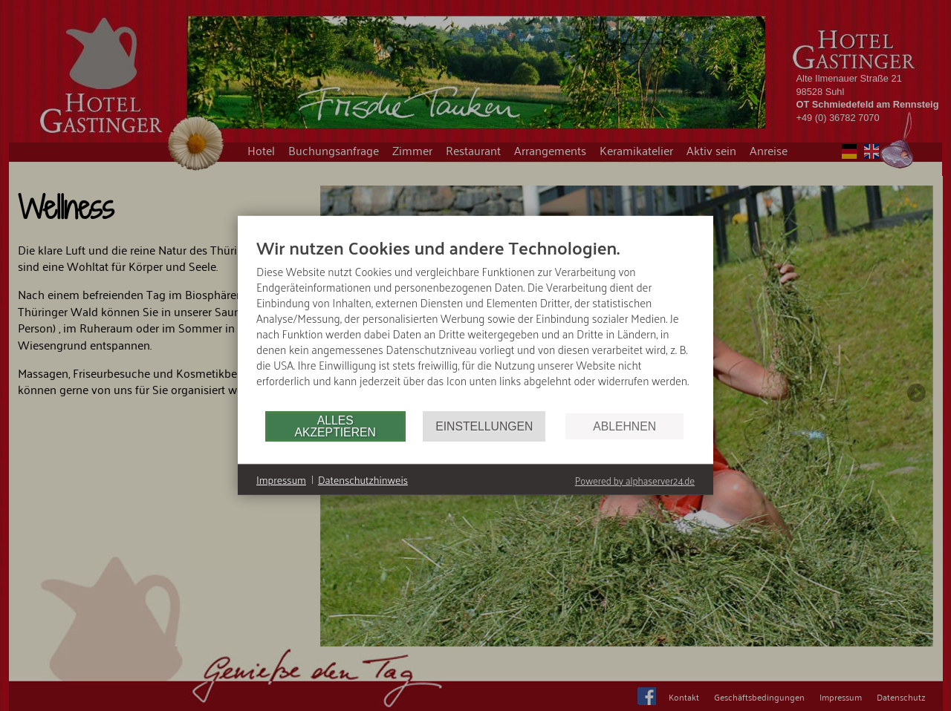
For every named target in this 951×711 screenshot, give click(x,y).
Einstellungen (484, 426)
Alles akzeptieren (334, 426)
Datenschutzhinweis (363, 480)
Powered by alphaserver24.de (635, 480)
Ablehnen (624, 426)
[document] (475, 322)
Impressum (281, 480)
